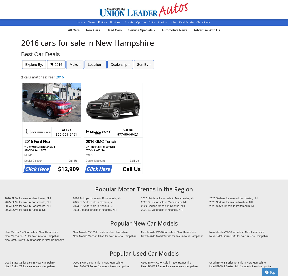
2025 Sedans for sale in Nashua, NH (231, 202)
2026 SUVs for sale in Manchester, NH (28, 198)
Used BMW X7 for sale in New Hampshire (30, 266)
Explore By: (34, 65)
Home (81, 22)
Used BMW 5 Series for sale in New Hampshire (101, 266)
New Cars (93, 30)
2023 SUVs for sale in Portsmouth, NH (232, 206)
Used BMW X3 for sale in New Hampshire (30, 262)
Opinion (141, 22)
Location (95, 65)
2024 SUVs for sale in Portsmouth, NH (28, 206)
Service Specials (141, 30)
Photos (163, 22)
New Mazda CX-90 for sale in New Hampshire (168, 232)
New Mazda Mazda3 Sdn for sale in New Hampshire (172, 236)
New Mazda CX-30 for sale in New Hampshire (236, 232)
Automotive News (174, 30)
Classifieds (203, 22)
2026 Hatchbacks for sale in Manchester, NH (167, 198)
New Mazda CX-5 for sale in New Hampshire (31, 232)
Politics (103, 22)
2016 (56, 65)
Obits (152, 22)
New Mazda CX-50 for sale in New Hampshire (100, 232)
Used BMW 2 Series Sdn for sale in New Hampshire (240, 266)
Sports (129, 22)
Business (116, 22)
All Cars (74, 30)
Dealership (120, 65)
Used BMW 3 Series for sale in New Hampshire (237, 262)
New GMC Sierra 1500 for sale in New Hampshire (239, 236)
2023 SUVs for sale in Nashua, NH (25, 209)
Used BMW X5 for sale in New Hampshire (98, 262)
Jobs (173, 22)
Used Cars (114, 30)
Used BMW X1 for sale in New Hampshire (166, 262)
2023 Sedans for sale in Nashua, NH (95, 209)
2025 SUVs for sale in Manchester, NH (164, 202)
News (91, 22)
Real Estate (186, 22)
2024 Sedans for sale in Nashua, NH (163, 206)
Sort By (144, 65)
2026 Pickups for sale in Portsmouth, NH (97, 198)
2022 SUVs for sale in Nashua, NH (162, 209)
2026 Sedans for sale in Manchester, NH (233, 198)
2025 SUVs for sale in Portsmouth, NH (28, 202)
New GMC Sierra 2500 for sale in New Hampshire (34, 239)
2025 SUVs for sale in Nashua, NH (94, 202)
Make (75, 65)
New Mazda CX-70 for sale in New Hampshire (32, 236)
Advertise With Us (207, 30)
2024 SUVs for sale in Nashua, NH (94, 206)
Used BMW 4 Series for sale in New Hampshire (169, 266)
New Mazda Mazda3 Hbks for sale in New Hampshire (105, 236)
